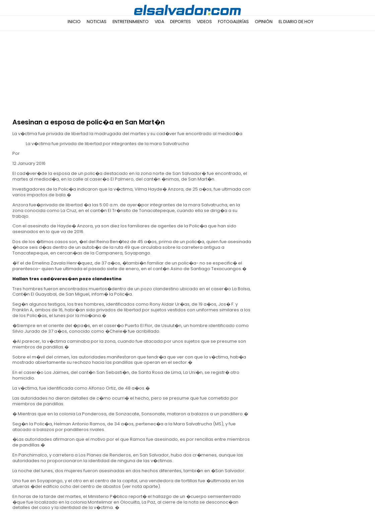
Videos (204, 21)
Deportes (180, 21)
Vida (159, 21)
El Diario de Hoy (296, 21)
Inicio (74, 21)
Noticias (96, 21)
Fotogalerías (233, 21)
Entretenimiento (130, 21)
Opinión (264, 21)
